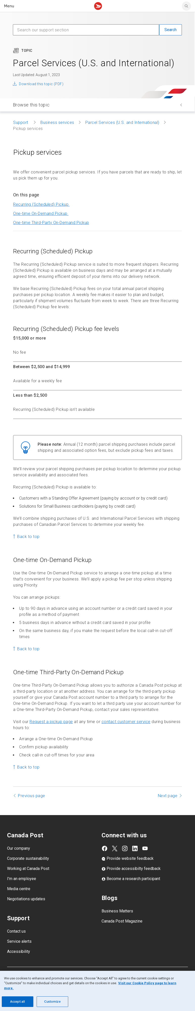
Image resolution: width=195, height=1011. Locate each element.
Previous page (31, 795)
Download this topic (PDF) (41, 84)
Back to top (28, 536)
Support (21, 122)
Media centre (18, 888)
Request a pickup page (51, 721)
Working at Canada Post (28, 868)
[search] (186, 6)
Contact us (16, 931)
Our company (18, 848)
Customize (52, 1001)
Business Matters (117, 911)
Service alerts (19, 941)
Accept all (17, 1001)
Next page (168, 795)
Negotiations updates (26, 898)
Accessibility (18, 951)
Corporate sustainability (28, 858)
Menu (9, 6)
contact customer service (126, 721)
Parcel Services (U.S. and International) (122, 122)
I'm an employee (21, 878)
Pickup (51, 222)
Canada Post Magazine (122, 921)
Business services (57, 122)
